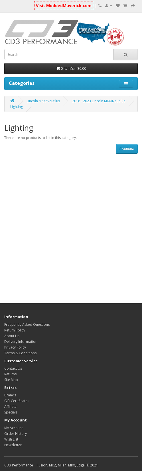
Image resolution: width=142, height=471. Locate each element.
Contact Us (13, 368)
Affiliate (10, 406)
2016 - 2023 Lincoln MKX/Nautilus (98, 101)
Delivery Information (20, 341)
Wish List (11, 439)
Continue (126, 149)
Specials (10, 412)
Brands (10, 395)
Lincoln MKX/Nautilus (43, 101)
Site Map (11, 379)
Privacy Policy (15, 347)
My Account (13, 427)
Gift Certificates (16, 400)
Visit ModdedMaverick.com (64, 5)
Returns (10, 374)
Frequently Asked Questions (27, 324)
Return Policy (14, 330)
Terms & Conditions (20, 353)
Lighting (16, 106)
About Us (11, 335)
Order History (15, 433)
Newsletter (13, 445)
